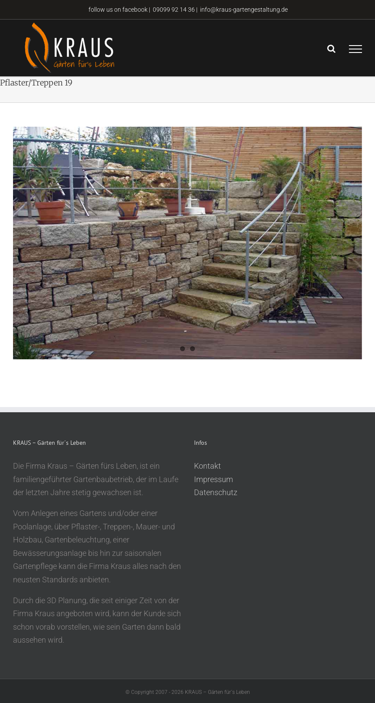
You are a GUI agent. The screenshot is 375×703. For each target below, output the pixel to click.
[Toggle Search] (331, 48)
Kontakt (207, 465)
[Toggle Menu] (355, 49)
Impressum (213, 479)
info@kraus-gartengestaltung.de (244, 9)
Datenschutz (215, 492)
